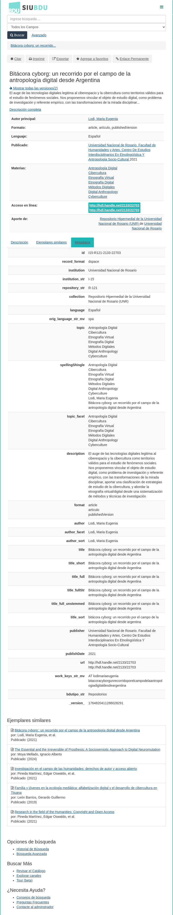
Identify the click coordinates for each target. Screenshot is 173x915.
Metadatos (82, 242)
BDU (13, 7)
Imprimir (39, 59)
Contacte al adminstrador (35, 907)
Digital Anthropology (103, 192)
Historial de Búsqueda (33, 849)
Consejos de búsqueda (33, 897)
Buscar (17, 35)
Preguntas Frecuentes (33, 902)
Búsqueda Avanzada (32, 854)
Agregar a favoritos (94, 59)
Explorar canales (29, 876)
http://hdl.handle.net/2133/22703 (114, 205)
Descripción (19, 242)
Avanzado (39, 35)
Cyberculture (97, 196)
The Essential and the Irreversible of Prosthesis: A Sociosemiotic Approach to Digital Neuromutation (87, 749)
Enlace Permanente (134, 59)
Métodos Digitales (101, 187)
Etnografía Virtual (101, 177)
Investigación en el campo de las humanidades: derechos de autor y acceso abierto (76, 769)
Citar (18, 59)
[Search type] (86, 27)
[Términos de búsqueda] (86, 19)
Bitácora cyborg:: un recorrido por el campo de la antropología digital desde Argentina (77, 730)
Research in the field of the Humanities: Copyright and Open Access (64, 812)
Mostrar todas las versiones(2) (33, 88)
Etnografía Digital (101, 182)
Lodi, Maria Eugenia (103, 119)
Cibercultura (97, 173)
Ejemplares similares (51, 242)
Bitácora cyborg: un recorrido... (33, 45)
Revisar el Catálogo (31, 871)
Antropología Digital (102, 168)
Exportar (62, 59)
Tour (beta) (25, 880)
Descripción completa (25, 109)
